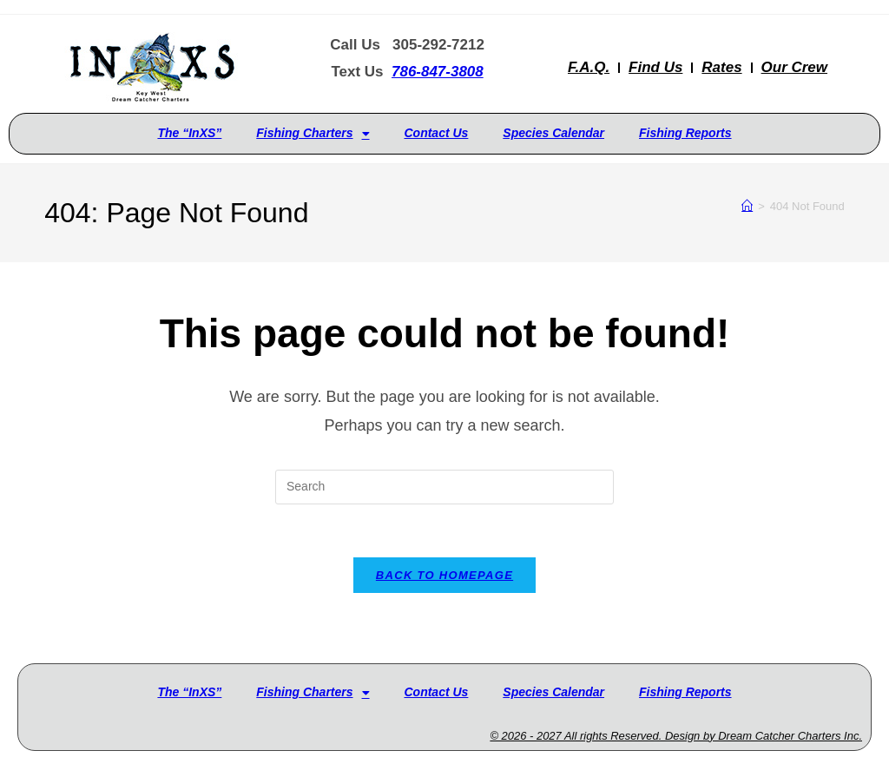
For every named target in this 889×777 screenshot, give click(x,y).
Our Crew (794, 67)
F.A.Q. (588, 67)
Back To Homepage (444, 575)
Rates (721, 67)
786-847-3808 (438, 71)
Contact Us (436, 134)
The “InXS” (189, 134)
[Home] (747, 206)
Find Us (655, 67)
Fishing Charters (312, 133)
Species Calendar (553, 134)
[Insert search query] (444, 487)
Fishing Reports (685, 134)
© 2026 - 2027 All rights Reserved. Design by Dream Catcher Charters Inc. (675, 735)
